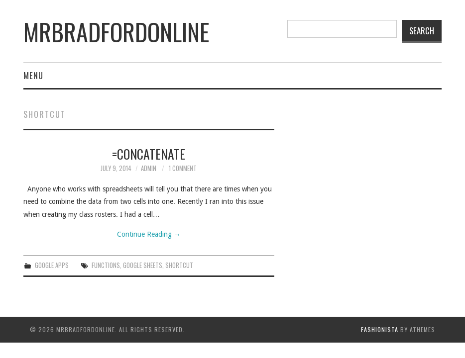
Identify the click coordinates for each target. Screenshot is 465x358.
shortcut (179, 265)
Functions (106, 265)
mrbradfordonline (116, 31)
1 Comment (183, 168)
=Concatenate (148, 153)
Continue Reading (149, 234)
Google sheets (142, 265)
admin (148, 168)
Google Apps (52, 265)
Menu (33, 75)
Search (421, 30)
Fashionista (379, 329)
